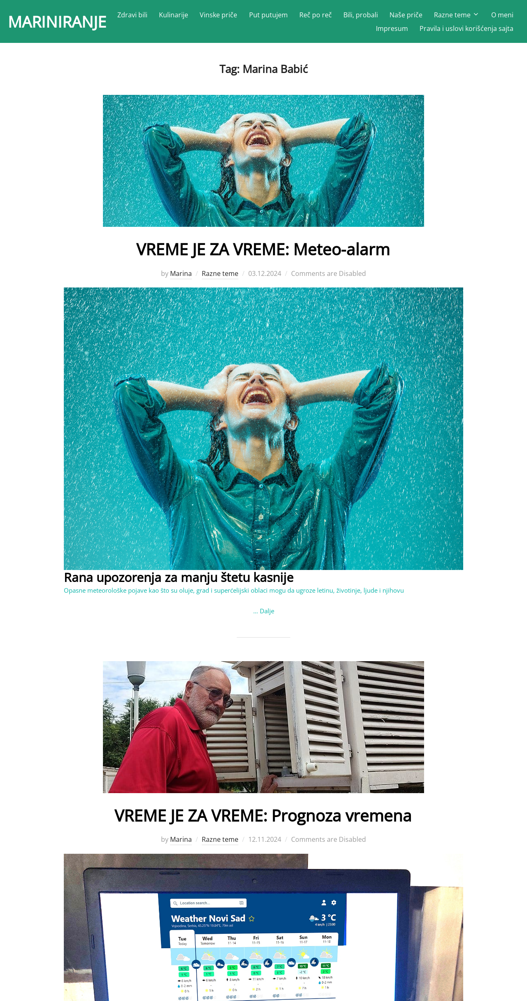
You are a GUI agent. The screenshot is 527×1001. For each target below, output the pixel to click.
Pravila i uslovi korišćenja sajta (466, 30)
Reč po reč (349, 16)
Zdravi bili (166, 16)
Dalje (267, 614)
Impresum (392, 30)
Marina (181, 277)
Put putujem (302, 16)
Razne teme (490, 16)
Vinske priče (252, 16)
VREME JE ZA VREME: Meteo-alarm (263, 252)
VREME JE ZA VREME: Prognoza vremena (263, 818)
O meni (353, 30)
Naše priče (439, 16)
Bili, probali (394, 16)
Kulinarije (207, 16)
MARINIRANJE (62, 23)
